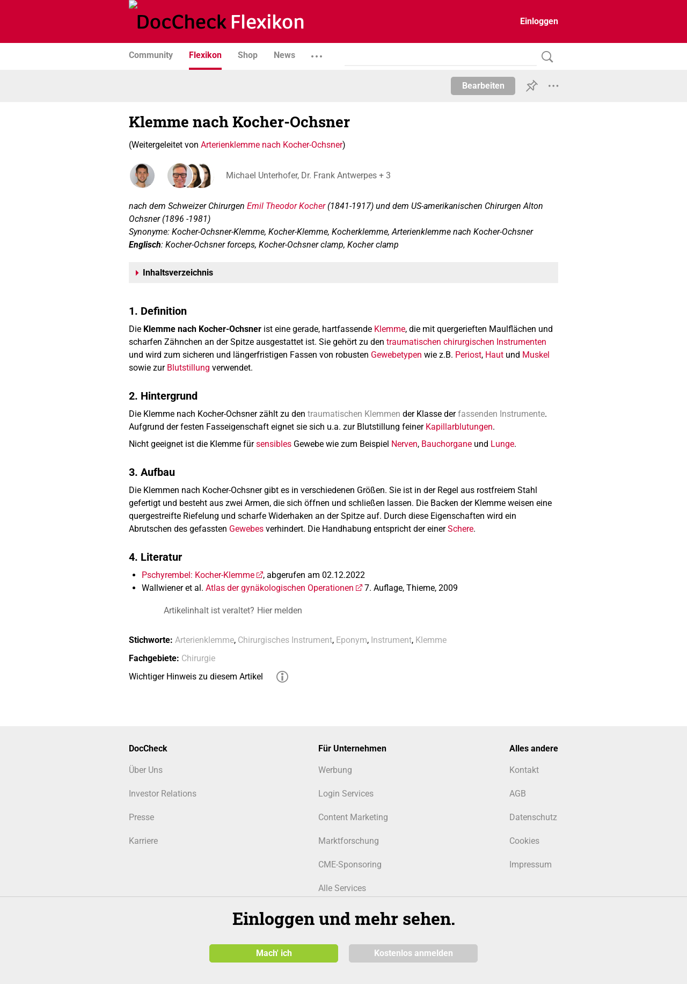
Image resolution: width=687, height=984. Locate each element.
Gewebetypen (396, 355)
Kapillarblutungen (459, 427)
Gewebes (246, 529)
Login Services (346, 793)
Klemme (389, 329)
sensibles (273, 444)
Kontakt (524, 770)
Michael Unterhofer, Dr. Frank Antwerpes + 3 (307, 175)
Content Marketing (353, 817)
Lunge (502, 444)
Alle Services (342, 888)
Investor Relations (162, 793)
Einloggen (539, 21)
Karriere (143, 841)
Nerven (404, 444)
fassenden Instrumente (501, 414)
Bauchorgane (446, 444)
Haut (494, 355)
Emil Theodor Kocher (286, 206)
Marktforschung (348, 841)
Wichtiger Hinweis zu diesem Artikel (196, 676)
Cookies (524, 841)
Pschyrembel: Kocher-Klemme (198, 575)
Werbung (335, 770)
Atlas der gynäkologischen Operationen (280, 588)
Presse (141, 817)
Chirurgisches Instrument (285, 640)
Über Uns (146, 770)
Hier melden (279, 610)
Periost (468, 355)
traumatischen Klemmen (354, 414)
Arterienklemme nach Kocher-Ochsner (271, 145)
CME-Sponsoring (350, 864)
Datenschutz (533, 817)
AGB (517, 793)
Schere (460, 529)
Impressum (530, 864)
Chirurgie (198, 658)
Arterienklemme (204, 640)
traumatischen (413, 342)
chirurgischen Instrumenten (494, 342)
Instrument (391, 640)
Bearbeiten (483, 86)
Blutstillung (188, 368)
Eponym (351, 640)
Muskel (536, 355)
